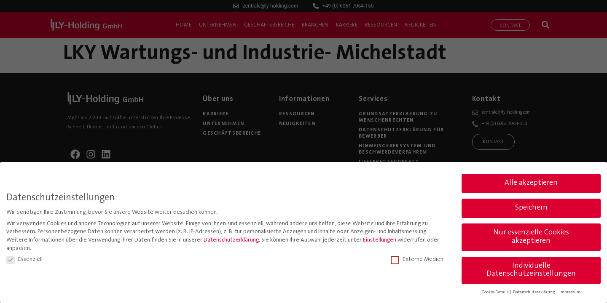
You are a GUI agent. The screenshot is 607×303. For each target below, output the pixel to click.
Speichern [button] (531, 207)
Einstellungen (379, 239)
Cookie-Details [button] (495, 291)
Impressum (569, 291)
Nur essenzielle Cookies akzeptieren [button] (531, 236)
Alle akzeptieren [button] (531, 182)
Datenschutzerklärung (231, 239)
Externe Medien (417, 259)
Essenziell (24, 259)
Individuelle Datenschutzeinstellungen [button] (531, 269)
